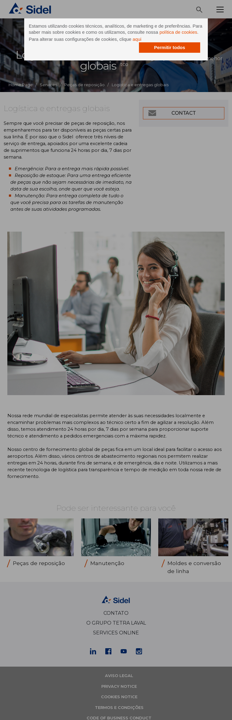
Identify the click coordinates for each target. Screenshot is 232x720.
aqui (137, 39)
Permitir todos (169, 47)
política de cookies (178, 32)
